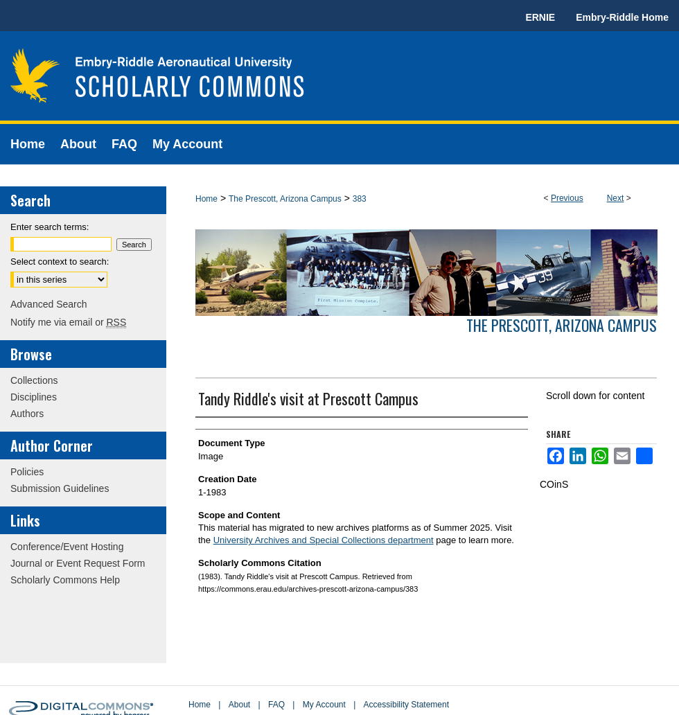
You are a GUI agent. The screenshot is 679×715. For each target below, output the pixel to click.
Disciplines (33, 397)
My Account (324, 704)
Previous (567, 198)
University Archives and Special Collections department (323, 540)
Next (615, 198)
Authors (27, 413)
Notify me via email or (68, 322)
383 (360, 199)
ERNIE (540, 17)
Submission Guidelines (59, 488)
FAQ (276, 704)
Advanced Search (48, 304)
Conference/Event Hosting (66, 546)
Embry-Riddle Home (622, 17)
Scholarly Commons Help (65, 579)
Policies (27, 471)
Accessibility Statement (406, 704)
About (239, 704)
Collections (34, 380)
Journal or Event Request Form (78, 563)
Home (206, 199)
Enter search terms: (49, 227)
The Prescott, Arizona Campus (285, 199)
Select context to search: (59, 261)
